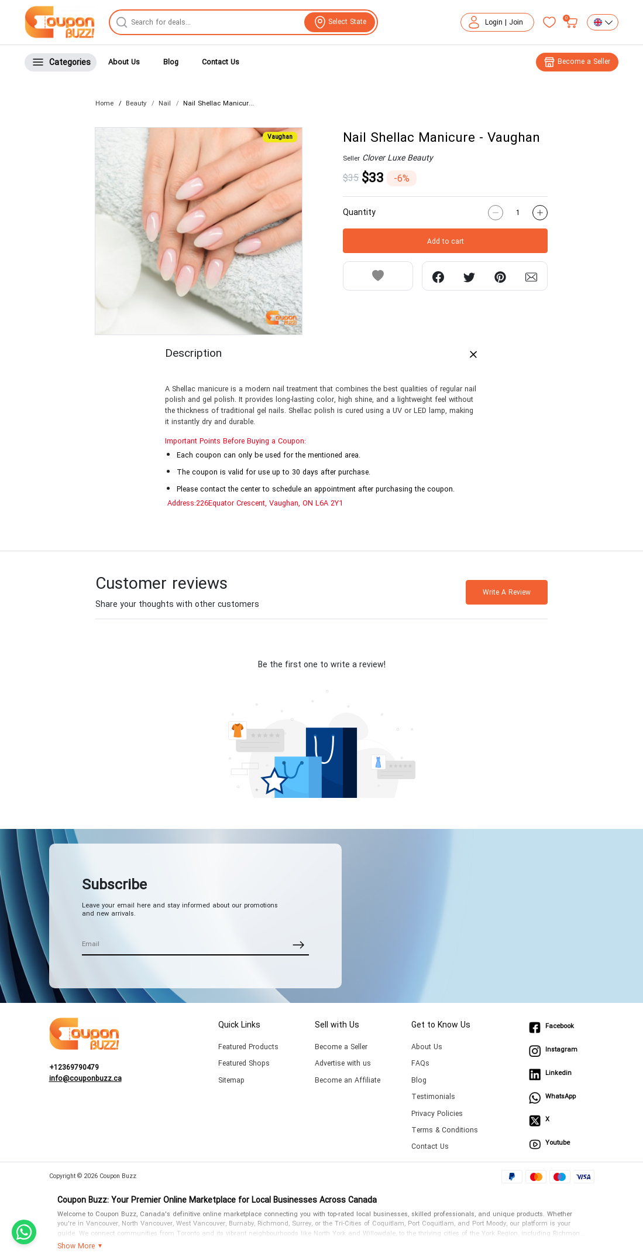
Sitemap (231, 1080)
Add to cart (445, 241)
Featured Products (248, 1047)
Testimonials (433, 1097)
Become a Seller (341, 1047)
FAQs (420, 1063)
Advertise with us (343, 1063)
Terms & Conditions (444, 1130)
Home (104, 103)
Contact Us (220, 62)
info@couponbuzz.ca (85, 1079)
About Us (124, 62)
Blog (170, 62)
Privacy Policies (437, 1114)
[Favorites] (549, 22)
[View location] (339, 22)
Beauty (136, 103)
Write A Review (507, 592)
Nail (165, 103)
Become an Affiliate (347, 1080)
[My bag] (572, 22)
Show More (76, 1246)
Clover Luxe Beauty (397, 158)
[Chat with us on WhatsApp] (24, 1232)
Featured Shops (244, 1063)
